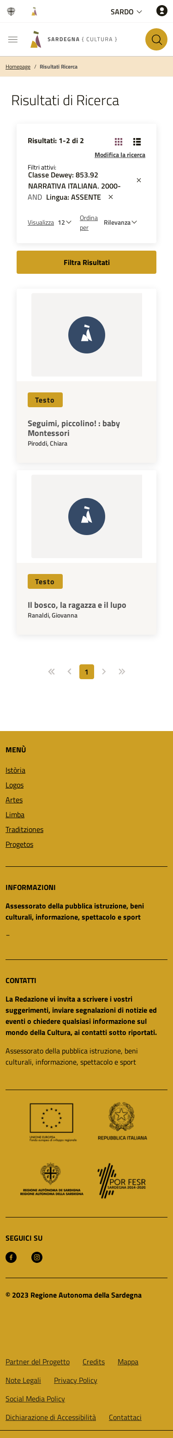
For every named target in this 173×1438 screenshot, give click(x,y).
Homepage (18, 67)
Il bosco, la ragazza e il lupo (77, 605)
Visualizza (41, 222)
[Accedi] (161, 10)
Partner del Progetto (38, 1361)
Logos (15, 784)
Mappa (128, 1361)
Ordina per (89, 222)
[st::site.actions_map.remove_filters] (139, 180)
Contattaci (125, 1417)
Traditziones (24, 829)
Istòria (15, 770)
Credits (94, 1361)
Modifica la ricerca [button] (120, 154)
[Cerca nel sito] (156, 39)
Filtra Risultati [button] (87, 262)
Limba (15, 814)
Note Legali (23, 1380)
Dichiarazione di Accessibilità (51, 1417)
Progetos (19, 844)
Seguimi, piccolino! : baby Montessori (74, 428)
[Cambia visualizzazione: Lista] (137, 141)
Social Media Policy (35, 1398)
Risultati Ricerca (59, 67)
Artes (14, 799)
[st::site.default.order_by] (122, 222)
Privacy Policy (75, 1380)
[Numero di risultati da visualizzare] (67, 222)
